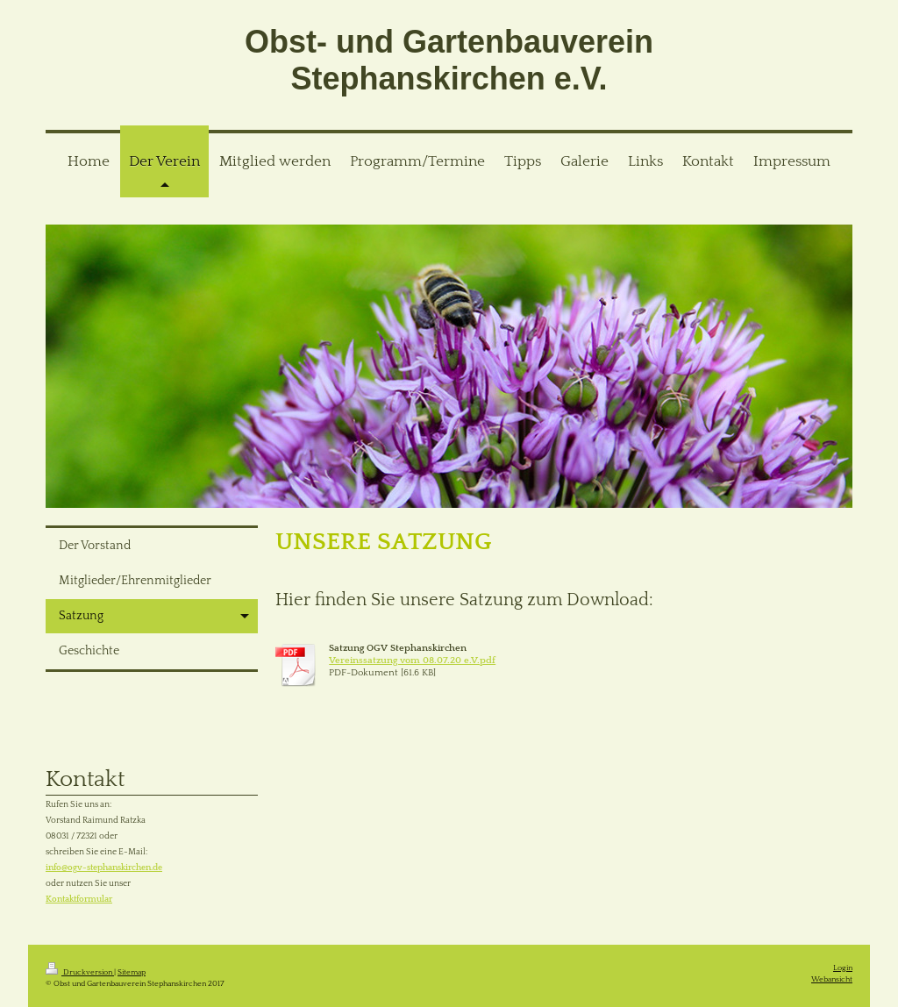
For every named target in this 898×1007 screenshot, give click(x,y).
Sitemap (132, 972)
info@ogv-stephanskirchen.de (104, 868)
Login (842, 967)
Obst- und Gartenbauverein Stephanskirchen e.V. (449, 60)
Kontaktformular (79, 899)
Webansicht (831, 979)
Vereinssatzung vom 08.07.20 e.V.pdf (412, 660)
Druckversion (80, 972)
